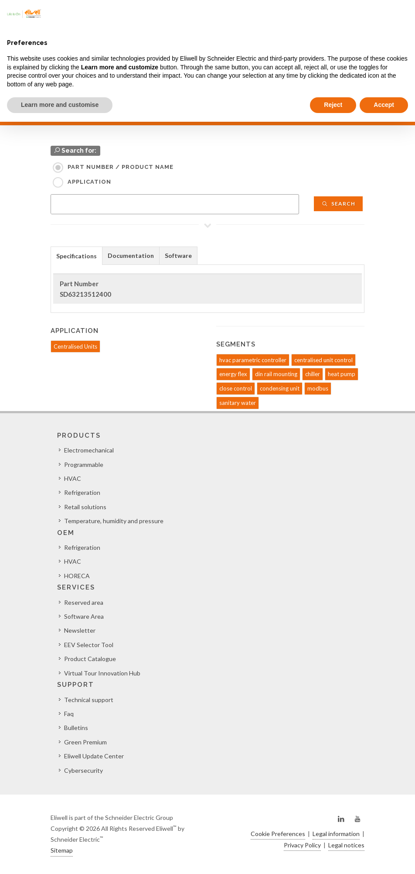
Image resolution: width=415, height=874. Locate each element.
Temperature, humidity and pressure (113, 520)
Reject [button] (333, 104)
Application (89, 181)
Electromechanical (89, 450)
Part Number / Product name (120, 167)
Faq (69, 713)
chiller (312, 373)
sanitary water (237, 402)
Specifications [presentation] (76, 256)
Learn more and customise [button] (60, 104)
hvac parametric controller (252, 359)
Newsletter (79, 630)
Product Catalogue (90, 658)
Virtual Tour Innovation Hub (102, 673)
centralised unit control (323, 359)
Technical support (88, 699)
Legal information (336, 833)
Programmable (83, 464)
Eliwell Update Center (94, 756)
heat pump (341, 373)
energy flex (233, 373)
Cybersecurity (83, 770)
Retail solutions (85, 507)
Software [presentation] (178, 255)
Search (338, 203)
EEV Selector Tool (88, 644)
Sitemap (62, 850)
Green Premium (85, 742)
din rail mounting (276, 373)
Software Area (84, 616)
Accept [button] (384, 104)
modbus (317, 388)
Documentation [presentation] (131, 255)
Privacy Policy (302, 845)
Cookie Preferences (278, 833)
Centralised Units (75, 346)
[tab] (76, 255)
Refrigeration (82, 492)
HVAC (72, 478)
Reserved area (83, 602)
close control (235, 388)
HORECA (77, 575)
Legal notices (346, 845)
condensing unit (279, 388)
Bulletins (76, 727)
